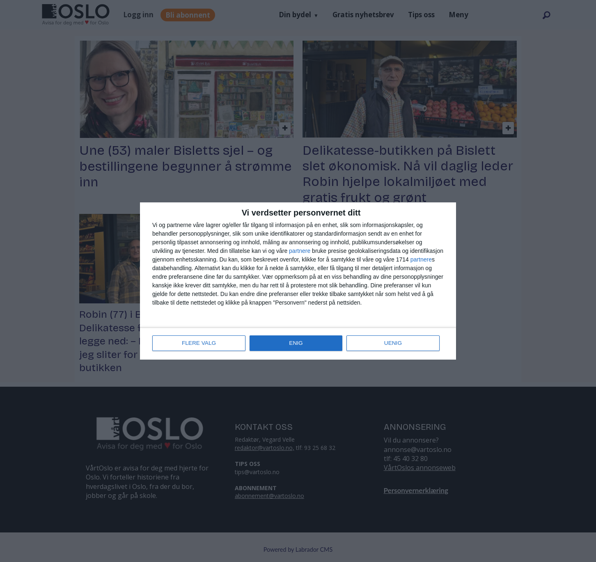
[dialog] (298, 281)
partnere (299, 251)
